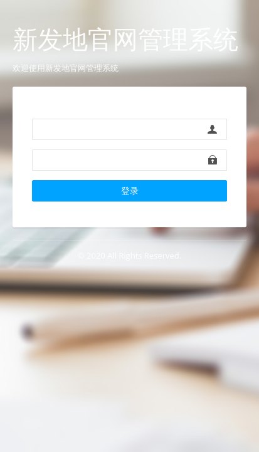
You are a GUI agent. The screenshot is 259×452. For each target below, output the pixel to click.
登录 (130, 190)
